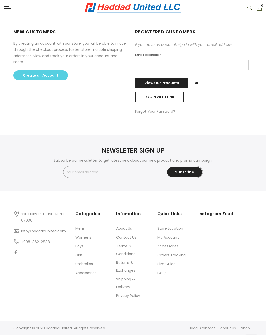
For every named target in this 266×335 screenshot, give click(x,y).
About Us (124, 228)
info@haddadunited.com (43, 231)
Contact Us (126, 237)
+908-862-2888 (35, 241)
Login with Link (159, 96)
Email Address (148, 54)
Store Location (170, 228)
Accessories (85, 272)
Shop (245, 328)
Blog (194, 328)
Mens (80, 228)
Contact (207, 328)
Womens (83, 237)
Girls (79, 255)
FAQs (161, 272)
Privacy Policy (128, 295)
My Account (168, 237)
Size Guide (166, 263)
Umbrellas (84, 263)
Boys (79, 246)
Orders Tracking (171, 255)
